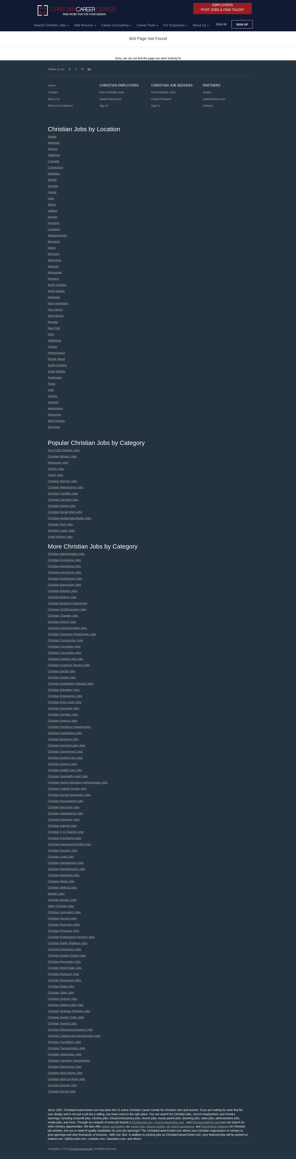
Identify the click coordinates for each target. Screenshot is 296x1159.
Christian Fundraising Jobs (65, 733)
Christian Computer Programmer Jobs (72, 634)
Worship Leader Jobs (61, 530)
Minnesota (54, 260)
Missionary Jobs (58, 462)
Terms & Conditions (60, 105)
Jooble (207, 92)
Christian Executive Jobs (63, 708)
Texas (52, 383)
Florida (52, 179)
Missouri (53, 266)
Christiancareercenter (80, 1148)
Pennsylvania (56, 352)
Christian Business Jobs (63, 739)
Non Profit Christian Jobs (64, 450)
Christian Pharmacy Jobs (64, 924)
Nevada (53, 322)
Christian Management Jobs (66, 862)
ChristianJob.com (142, 1122)
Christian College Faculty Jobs (67, 788)
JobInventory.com (214, 99)
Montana (53, 278)
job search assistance (180, 1126)
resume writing (155, 1126)
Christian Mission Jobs (62, 900)
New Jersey (55, 309)
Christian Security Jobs (62, 850)
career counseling (113, 1126)
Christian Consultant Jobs (64, 646)
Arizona (53, 149)
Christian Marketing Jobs (64, 875)
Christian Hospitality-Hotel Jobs (68, 776)
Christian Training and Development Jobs (74, 1035)
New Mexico (56, 315)
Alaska (52, 136)
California (54, 155)
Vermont (53, 402)
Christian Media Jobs (61, 881)
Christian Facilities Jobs (63, 493)
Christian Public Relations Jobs (68, 943)
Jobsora (208, 105)
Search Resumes (110, 99)
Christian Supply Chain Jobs (66, 1017)
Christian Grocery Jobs (62, 764)
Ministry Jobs (56, 893)
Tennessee (55, 377)
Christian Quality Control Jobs (67, 955)
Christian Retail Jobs (61, 986)
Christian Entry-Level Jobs (64, 702)
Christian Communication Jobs (67, 628)
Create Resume (161, 99)
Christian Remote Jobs (62, 1085)
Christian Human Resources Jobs (69, 794)
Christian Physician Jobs (63, 930)
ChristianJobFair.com (205, 1122)
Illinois (52, 204)
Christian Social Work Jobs (65, 512)
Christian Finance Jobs (62, 720)
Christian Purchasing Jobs (64, 838)
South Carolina (57, 365)
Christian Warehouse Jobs (65, 1066)
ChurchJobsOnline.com (169, 1122)
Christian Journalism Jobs (64, 912)
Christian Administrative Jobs (66, 554)
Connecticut (55, 167)
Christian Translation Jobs (64, 1042)
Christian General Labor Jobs (66, 745)
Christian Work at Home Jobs (66, 1079)
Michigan (53, 254)
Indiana (52, 210)
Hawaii (52, 192)
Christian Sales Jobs (61, 992)
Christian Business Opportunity (67, 603)
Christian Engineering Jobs (65, 696)
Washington (55, 408)
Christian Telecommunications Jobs (70, 1029)
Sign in (221, 24)
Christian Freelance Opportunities (69, 727)
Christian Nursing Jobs (62, 918)
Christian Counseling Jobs (64, 652)
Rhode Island (56, 359)
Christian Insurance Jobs (64, 819)
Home (52, 85)
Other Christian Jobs (61, 906)
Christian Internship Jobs (64, 807)
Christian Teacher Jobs (62, 481)
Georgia (53, 186)
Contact (53, 92)
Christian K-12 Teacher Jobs (66, 832)
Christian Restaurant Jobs (65, 980)
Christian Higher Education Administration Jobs (78, 782)
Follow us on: (56, 69)
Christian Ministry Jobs (62, 456)
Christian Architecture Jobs (65, 578)
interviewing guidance (215, 1126)
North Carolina (57, 285)
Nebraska (54, 297)
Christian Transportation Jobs (66, 1048)
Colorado (54, 161)
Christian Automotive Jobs (64, 584)
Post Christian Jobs (111, 92)
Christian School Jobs (62, 506)
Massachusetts (57, 235)
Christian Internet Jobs (62, 825)
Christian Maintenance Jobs (65, 487)
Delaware (54, 173)
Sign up (242, 24)
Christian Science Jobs (62, 998)
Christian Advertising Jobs (64, 566)
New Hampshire (58, 303)
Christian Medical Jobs (62, 887)
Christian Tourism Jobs (62, 1023)
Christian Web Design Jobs (65, 1073)
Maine (52, 247)
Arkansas (54, 142)
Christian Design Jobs (62, 677)
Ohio (51, 334)
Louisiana (54, 229)
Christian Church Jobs (62, 621)
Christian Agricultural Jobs (64, 572)
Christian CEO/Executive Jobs (67, 609)
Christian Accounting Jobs (64, 560)
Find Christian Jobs (163, 92)
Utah (51, 390)
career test (138, 1126)
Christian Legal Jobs (61, 856)
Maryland (54, 241)
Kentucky (54, 223)
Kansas (53, 217)
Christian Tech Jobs (60, 524)
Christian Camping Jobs (63, 499)
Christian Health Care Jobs (65, 770)
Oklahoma (54, 340)
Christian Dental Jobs (61, 671)
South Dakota (56, 371)
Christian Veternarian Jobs (65, 1054)
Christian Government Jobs (65, 751)
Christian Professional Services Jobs (71, 937)
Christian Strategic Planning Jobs (69, 1011)
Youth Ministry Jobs (60, 536)
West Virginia (56, 420)
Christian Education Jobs (64, 689)
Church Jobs (56, 468)
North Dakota (56, 291)
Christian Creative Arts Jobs (65, 659)
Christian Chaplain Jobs (63, 615)
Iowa (51, 198)
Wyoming (54, 427)
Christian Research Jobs (63, 974)
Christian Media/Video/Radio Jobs (69, 518)
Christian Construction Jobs (65, 640)
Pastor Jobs (55, 475)
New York (54, 328)
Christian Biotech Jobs (62, 597)
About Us (54, 99)
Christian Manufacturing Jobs (66, 869)
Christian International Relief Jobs (69, 844)
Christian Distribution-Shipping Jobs (71, 683)
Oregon (53, 346)
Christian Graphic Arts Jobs (65, 757)
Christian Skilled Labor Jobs (66, 1005)
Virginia (52, 396)
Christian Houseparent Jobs (65, 801)
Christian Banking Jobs (62, 591)
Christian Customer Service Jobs (69, 665)
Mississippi (55, 272)
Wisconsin (54, 414)
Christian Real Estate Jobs (65, 968)
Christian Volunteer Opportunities (69, 1060)
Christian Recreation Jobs (64, 961)
